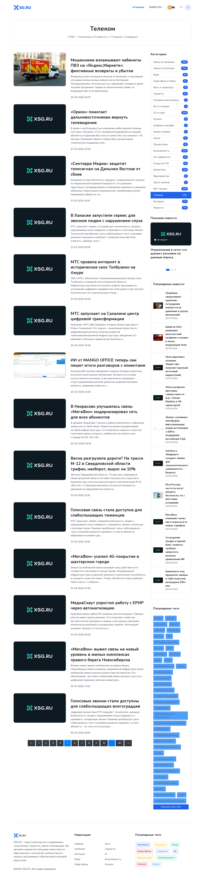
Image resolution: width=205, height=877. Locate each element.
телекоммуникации (166, 784)
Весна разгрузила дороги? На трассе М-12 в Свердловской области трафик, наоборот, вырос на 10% (105, 471)
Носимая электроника (170, 101)
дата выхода (162, 679)
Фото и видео (170, 107)
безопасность (163, 673)
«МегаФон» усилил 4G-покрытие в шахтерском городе (106, 568)
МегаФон (160, 655)
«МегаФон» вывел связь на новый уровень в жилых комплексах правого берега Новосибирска (105, 664)
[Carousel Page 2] (172, 271)
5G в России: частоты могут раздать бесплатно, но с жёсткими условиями (175, 494)
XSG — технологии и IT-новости (88, 37)
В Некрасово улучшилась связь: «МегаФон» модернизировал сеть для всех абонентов (105, 417)
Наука (170, 139)
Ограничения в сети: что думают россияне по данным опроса (169, 254)
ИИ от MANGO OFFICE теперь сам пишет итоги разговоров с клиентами (105, 365)
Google (171, 619)
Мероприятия (170, 177)
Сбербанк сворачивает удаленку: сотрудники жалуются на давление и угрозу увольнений (176, 305)
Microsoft (160, 625)
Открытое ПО (170, 164)
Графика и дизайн (170, 126)
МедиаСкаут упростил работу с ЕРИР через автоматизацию (103, 615)
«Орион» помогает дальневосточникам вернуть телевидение (100, 118)
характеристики (164, 796)
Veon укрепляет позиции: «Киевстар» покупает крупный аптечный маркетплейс (176, 367)
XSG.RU (26, 870)
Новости (170, 208)
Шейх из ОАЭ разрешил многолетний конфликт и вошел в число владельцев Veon (176, 337)
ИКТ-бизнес (170, 190)
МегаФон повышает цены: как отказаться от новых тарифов (176, 521)
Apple (158, 619)
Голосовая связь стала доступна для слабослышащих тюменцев (108, 522)
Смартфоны (81, 865)
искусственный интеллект (169, 724)
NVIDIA (174, 625)
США (157, 661)
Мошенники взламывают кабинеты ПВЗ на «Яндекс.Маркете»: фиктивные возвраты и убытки (107, 66)
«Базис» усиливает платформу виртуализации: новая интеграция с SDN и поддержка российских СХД (176, 429)
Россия (175, 655)
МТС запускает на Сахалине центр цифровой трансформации (106, 316)
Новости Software (170, 69)
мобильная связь (164, 742)
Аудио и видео (170, 132)
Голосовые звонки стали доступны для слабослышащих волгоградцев (107, 713)
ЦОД (168, 661)
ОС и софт (170, 114)
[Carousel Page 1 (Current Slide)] (168, 271)
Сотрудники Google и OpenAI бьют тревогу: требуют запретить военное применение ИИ (175, 549)
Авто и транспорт (170, 88)
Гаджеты (170, 94)
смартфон (160, 778)
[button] (181, 7)
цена (181, 796)
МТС (170, 649)
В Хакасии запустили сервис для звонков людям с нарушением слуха (108, 218)
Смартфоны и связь (170, 82)
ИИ (169, 637)
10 (104, 752)
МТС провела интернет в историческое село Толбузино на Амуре (104, 267)
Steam (158, 637)
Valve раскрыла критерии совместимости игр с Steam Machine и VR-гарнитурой (175, 397)
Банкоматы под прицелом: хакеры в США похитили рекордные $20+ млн (176, 579)
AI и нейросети (170, 158)
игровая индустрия (165, 697)
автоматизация (163, 667)
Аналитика (170, 170)
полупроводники (164, 760)
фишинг (159, 790)
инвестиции (161, 709)
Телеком (117, 37)
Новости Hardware (170, 63)
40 (119, 752)
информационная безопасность (165, 716)
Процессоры (170, 145)
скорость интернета (166, 772)
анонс (181, 667)
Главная (139, 7)
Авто (108, 844)
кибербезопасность (166, 736)
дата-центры (162, 685)
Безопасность (170, 152)
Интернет (170, 202)
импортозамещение (166, 703)
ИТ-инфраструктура (166, 643)
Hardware (79, 849)
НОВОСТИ (155, 7)
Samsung (173, 631)
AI (106, 855)
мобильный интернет (167, 748)
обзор (158, 754)
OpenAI (159, 631)
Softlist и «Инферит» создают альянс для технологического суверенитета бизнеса (176, 462)
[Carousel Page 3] (175, 271)
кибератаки (161, 730)
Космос (170, 120)
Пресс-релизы (170, 183)
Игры (170, 75)
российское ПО (163, 766)
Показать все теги (171, 808)
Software (79, 855)
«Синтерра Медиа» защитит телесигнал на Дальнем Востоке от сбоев (107, 169)
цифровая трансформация (169, 802)
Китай (158, 649)
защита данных (164, 691)
